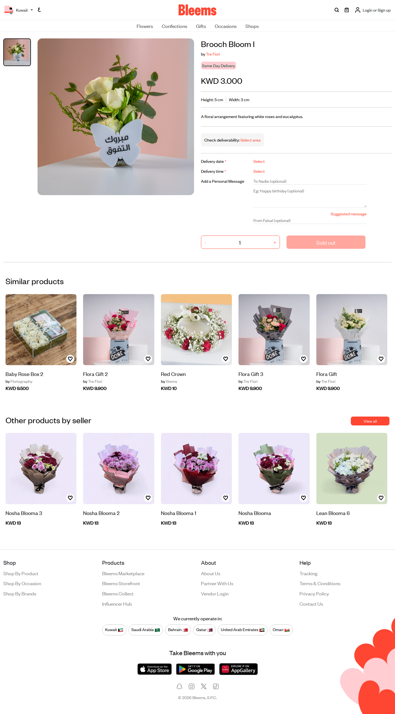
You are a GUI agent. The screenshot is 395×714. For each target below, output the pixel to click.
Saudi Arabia (145, 629)
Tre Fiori (213, 54)
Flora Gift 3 (250, 373)
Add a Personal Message (222, 181)
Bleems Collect (118, 593)
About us (210, 573)
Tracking (308, 573)
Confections (174, 25)
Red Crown (173, 373)
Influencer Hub (117, 603)
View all (370, 421)
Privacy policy (314, 593)
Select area (250, 140)
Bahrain (178, 629)
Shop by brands (19, 593)
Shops (252, 25)
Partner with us (217, 583)
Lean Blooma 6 (333, 512)
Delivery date (213, 161)
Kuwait (114, 629)
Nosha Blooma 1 (178, 512)
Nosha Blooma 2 (101, 512)
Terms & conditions (319, 583)
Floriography (19, 381)
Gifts (201, 25)
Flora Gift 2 (95, 373)
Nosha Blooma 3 (24, 512)
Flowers (145, 25)
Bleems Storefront (121, 583)
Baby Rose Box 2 (24, 373)
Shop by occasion (22, 583)
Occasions (226, 25)
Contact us (311, 603)
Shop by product (20, 573)
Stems (169, 381)
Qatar (204, 629)
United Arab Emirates (243, 629)
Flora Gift (326, 373)
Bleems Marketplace (123, 573)
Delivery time (213, 171)
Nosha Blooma (254, 512)
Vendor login (215, 593)
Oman (281, 629)
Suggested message (349, 213)
